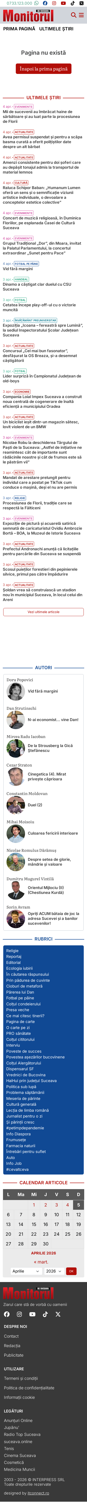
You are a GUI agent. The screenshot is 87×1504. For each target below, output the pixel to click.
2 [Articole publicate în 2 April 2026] (45, 1207)
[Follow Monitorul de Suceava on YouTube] (32, 1316)
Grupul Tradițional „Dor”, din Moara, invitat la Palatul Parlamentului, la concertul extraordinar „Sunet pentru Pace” (42, 250)
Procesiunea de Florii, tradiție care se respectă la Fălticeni (37, 507)
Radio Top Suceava (22, 1436)
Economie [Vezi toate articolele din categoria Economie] (22, 394)
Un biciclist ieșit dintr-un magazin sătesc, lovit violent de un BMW (41, 426)
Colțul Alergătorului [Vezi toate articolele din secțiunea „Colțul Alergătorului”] (23, 1065)
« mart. (41, 1264)
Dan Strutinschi (21, 710)
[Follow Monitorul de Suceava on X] (58, 1316)
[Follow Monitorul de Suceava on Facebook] (7, 1316)
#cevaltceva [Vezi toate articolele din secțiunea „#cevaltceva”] (17, 1171)
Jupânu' (11, 1429)
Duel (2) (35, 807)
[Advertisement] (43, 643)
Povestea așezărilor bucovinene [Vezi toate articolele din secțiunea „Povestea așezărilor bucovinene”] (35, 1059)
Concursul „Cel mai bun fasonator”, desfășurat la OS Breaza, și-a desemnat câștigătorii (40, 358)
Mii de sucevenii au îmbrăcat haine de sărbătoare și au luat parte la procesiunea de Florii (41, 118)
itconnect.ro (38, 1495)
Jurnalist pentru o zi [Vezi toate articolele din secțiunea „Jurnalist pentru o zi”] (24, 1118)
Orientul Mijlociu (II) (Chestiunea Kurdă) (46, 892)
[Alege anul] (54, 1273)
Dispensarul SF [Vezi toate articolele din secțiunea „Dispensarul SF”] (20, 1071)
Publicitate (13, 1357)
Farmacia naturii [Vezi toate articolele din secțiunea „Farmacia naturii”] (20, 1148)
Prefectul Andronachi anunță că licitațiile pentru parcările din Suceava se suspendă (42, 553)
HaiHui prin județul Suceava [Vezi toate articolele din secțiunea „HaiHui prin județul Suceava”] (31, 1083)
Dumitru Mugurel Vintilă (30, 880)
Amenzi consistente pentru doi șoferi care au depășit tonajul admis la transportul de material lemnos (42, 169)
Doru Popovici (19, 682)
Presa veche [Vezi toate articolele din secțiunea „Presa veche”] (17, 1012)
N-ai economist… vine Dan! (53, 721)
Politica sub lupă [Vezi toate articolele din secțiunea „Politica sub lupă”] (21, 1088)
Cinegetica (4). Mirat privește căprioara (47, 778)
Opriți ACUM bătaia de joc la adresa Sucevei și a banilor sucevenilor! (53, 921)
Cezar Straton (19, 767)
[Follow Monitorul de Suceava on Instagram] (19, 1316)
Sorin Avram (18, 909)
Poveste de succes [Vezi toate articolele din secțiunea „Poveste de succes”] (24, 1053)
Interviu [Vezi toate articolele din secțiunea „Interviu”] (13, 1047)
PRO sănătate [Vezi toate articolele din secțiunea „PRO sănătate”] (18, 1035)
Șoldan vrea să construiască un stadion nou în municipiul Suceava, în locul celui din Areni (42, 597)
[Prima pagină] (28, 16)
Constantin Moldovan (27, 795)
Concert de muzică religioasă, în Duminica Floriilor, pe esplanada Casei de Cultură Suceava (42, 225)
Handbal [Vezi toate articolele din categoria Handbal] (21, 281)
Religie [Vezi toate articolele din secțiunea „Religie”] (12, 953)
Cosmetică (14, 1464)
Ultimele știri (56, 31)
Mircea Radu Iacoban (25, 738)
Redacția (12, 1347)
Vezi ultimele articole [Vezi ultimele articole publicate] (43, 614)
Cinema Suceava (20, 1457)
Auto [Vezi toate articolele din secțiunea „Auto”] (10, 1160)
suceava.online (18, 1443)
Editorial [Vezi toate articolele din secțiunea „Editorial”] (13, 965)
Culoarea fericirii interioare (53, 835)
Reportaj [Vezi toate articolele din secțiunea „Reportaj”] (13, 958)
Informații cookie (19, 1399)
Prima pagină (19, 31)
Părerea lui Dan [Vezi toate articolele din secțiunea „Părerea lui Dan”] (20, 994)
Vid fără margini (18, 271)
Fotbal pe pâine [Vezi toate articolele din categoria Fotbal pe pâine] (26, 266)
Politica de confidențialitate (29, 1390)
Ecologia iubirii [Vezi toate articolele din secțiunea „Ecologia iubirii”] (19, 970)
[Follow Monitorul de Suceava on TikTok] (45, 1316)
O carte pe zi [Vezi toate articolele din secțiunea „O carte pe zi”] (18, 1029)
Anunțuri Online (18, 1422)
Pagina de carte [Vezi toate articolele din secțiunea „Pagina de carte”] (20, 1024)
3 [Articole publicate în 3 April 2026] (56, 1207)
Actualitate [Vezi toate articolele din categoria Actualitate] (24, 134)
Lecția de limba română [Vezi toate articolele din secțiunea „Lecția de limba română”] (27, 1112)
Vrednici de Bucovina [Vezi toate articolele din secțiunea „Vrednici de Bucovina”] (25, 1077)
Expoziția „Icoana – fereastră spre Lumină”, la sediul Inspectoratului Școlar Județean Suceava (43, 332)
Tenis (9, 1450)
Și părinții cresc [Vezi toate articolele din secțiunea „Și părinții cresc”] (20, 1124)
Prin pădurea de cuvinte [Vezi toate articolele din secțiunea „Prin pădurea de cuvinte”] (28, 982)
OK (71, 1273)
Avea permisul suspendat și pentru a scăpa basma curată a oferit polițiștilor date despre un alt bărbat (42, 144)
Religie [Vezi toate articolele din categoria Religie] (20, 500)
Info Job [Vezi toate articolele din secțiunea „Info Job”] (14, 1165)
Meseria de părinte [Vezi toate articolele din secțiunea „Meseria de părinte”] (23, 1100)
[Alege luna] (26, 1273)
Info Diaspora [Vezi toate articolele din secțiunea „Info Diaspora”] (18, 1136)
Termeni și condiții (21, 1380)
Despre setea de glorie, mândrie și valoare (49, 864)
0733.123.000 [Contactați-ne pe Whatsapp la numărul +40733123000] (23, 3)
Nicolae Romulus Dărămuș (31, 852)
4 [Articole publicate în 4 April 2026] (67, 1207)
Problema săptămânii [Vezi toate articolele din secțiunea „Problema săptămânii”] (25, 1094)
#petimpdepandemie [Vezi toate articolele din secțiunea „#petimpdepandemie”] (25, 1130)
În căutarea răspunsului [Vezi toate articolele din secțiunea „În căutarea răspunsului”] (27, 976)
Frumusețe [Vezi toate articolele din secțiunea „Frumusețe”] (16, 1142)
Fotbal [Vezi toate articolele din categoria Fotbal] (20, 302)
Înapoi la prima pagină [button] (44, 70)
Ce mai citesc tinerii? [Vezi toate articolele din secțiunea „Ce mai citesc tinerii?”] (25, 1018)
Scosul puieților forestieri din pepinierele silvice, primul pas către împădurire (40, 574)
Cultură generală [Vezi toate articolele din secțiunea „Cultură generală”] (21, 1106)
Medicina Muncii (19, 1471)
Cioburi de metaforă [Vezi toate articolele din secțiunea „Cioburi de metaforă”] (24, 988)
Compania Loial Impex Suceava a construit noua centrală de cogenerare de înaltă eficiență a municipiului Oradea (42, 403)
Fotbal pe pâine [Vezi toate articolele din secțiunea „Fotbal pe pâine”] (20, 1000)
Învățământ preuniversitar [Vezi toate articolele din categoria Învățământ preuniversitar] (35, 322)
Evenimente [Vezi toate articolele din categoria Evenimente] (23, 109)
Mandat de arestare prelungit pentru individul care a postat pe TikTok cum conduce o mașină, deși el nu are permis (40, 485)
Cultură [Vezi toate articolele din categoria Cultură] (21, 185)
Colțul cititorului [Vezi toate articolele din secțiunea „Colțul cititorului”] (20, 1041)
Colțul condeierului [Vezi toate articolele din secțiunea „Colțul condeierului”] (23, 1006)
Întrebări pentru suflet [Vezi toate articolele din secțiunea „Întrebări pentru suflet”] (26, 1154)
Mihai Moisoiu (20, 824)
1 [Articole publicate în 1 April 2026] (34, 1207)
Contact (11, 1338)
